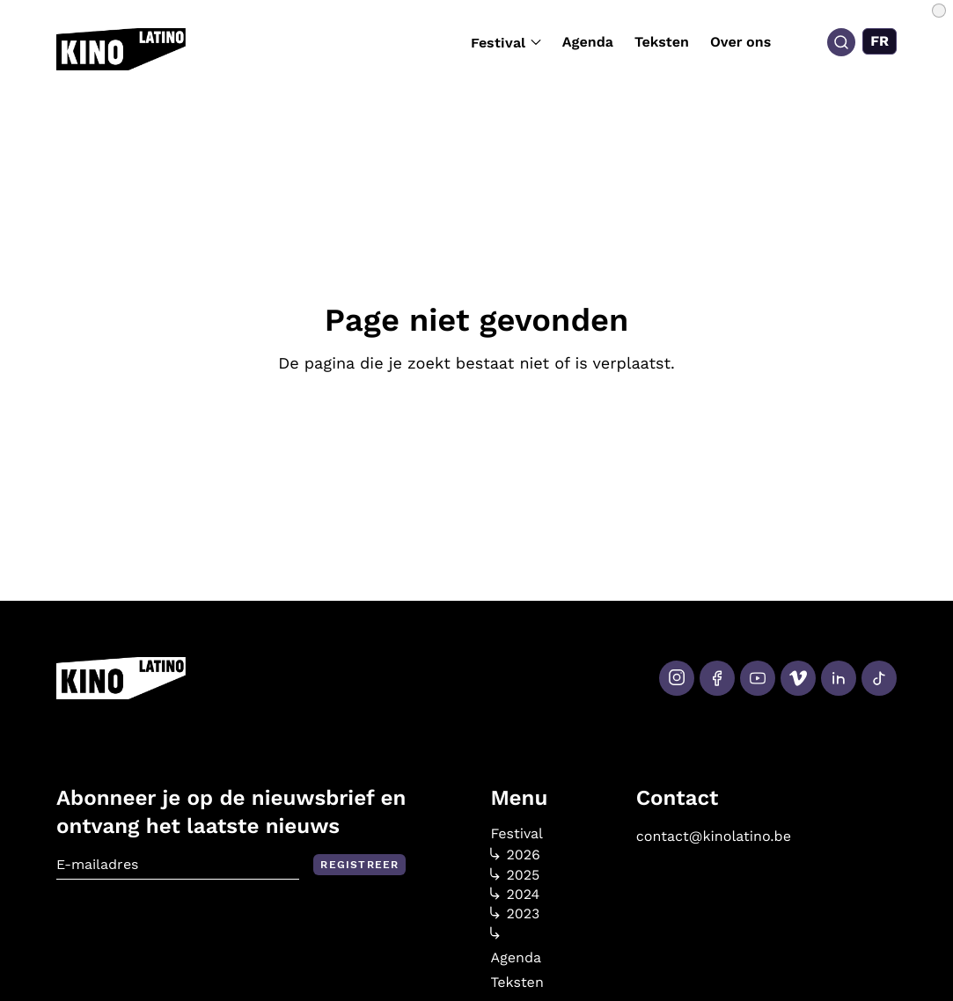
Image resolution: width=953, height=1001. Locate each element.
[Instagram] (676, 678)
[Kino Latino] (121, 49)
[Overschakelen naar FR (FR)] (879, 41)
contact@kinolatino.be (713, 836)
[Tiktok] (879, 678)
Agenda (587, 41)
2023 (514, 914)
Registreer (359, 865)
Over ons (740, 41)
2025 (514, 875)
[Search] (841, 42)
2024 (514, 894)
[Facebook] (717, 678)
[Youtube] (757, 678)
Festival (506, 42)
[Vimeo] (798, 678)
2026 (515, 855)
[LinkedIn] (838, 678)
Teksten (661, 41)
